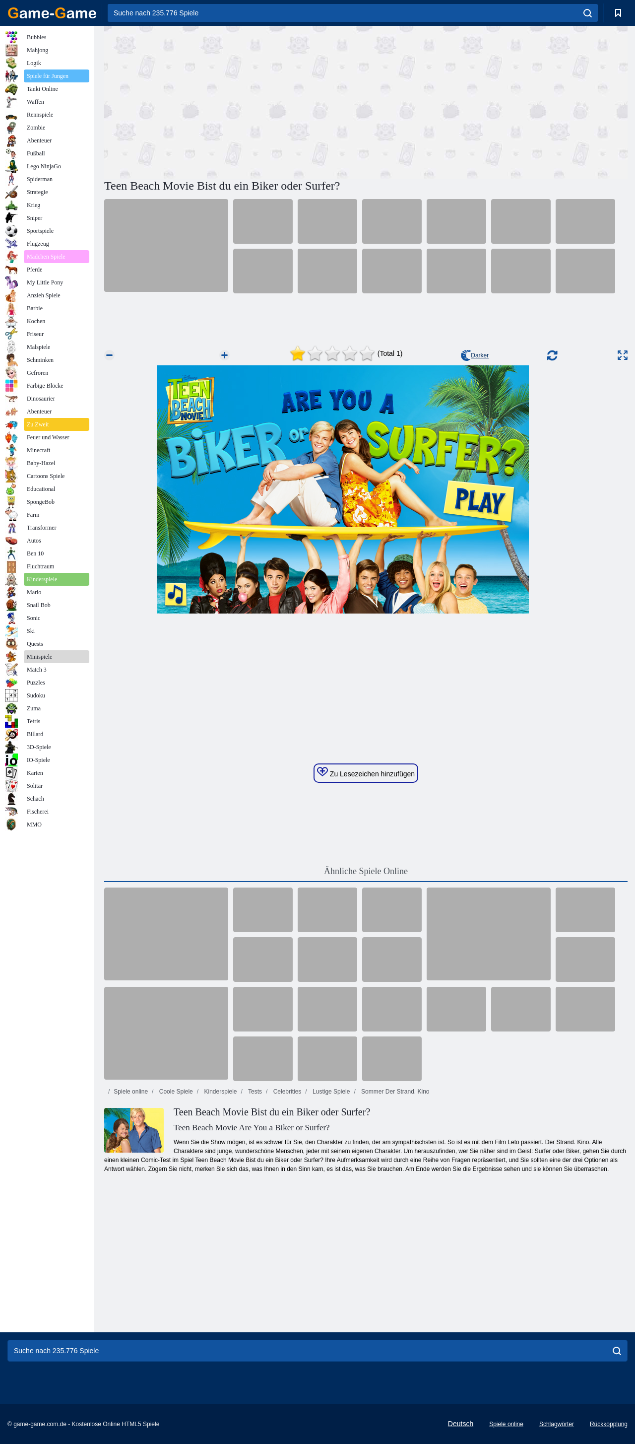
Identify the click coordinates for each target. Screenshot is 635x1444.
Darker (475, 355)
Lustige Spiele (330, 1091)
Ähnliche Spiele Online (366, 871)
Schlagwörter (556, 1424)
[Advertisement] (235, 100)
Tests (254, 1091)
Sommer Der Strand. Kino (395, 1091)
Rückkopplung (609, 1424)
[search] (587, 12)
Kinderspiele (219, 1091)
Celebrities (286, 1091)
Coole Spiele (174, 1091)
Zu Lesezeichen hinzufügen (366, 772)
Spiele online (131, 1091)
